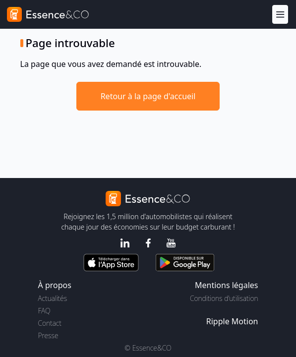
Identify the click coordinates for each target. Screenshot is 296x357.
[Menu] (280, 14)
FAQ (44, 310)
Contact (49, 323)
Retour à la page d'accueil (148, 96)
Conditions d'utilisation (224, 298)
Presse (48, 335)
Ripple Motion (232, 321)
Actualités (52, 298)
